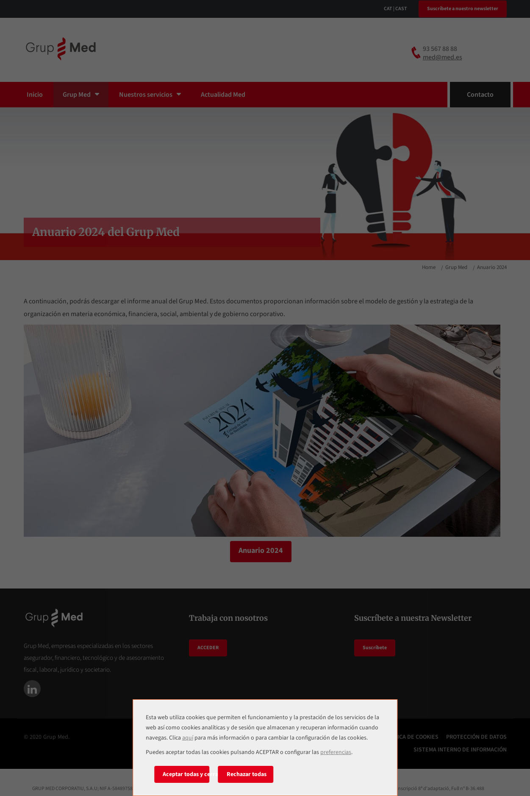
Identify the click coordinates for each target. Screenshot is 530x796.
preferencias (335, 752)
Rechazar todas (246, 774)
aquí (187, 738)
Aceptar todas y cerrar (186, 774)
